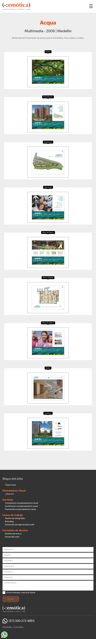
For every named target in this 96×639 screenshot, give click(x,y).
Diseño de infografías (15, 518)
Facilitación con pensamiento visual (21, 506)
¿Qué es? (9, 494)
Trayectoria (10, 485)
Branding (9, 521)
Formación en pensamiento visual (20, 509)
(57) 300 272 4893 (21, 620)
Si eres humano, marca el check (20, 593)
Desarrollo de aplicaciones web (19, 525)
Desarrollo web (12, 537)
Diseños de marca (13, 534)
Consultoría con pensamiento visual (21, 503)
